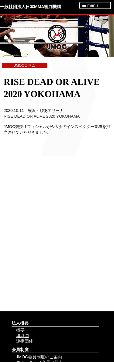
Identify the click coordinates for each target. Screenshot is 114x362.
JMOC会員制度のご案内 (39, 356)
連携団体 (24, 341)
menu (90, 5)
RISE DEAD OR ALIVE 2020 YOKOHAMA (42, 116)
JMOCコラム (24, 65)
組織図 (22, 335)
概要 (20, 330)
